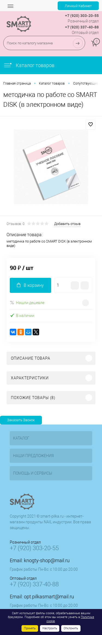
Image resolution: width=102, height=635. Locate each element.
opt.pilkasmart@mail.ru (49, 596)
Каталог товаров (28, 65)
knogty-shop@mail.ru (47, 560)
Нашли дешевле (27, 302)
